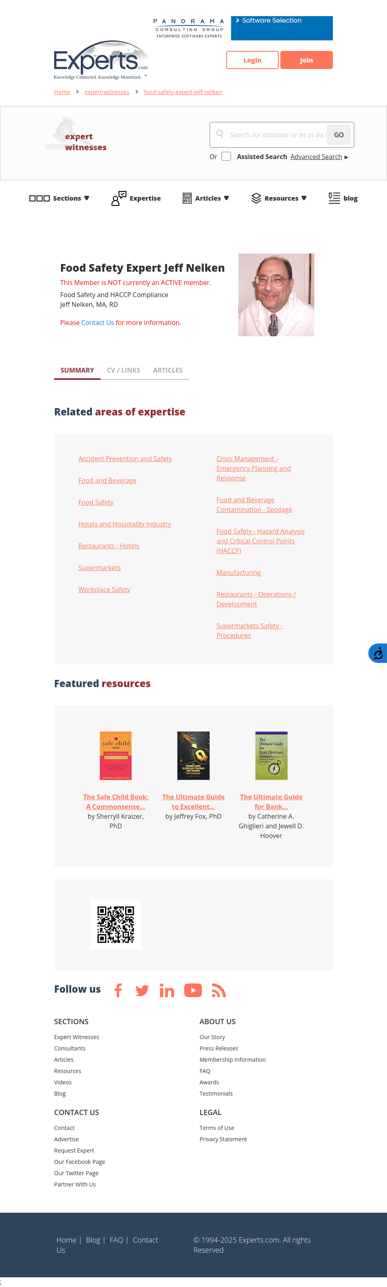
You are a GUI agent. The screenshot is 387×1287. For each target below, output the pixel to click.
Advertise (66, 1139)
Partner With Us (75, 1184)
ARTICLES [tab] (168, 370)
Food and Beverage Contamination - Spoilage (254, 504)
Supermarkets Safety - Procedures (250, 630)
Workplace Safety (104, 589)
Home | (69, 1240)
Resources (282, 198)
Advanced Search (316, 156)
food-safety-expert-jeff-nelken (183, 92)
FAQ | (119, 1240)
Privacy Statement (223, 1139)
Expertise (145, 198)
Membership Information (233, 1059)
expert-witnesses (107, 92)
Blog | (96, 1240)
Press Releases (219, 1048)
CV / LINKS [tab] (123, 370)
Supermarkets (99, 567)
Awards (209, 1082)
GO (339, 134)
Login (252, 60)
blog (350, 198)
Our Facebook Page (79, 1161)
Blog (60, 1093)
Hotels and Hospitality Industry (124, 524)
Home (62, 92)
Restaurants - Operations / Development (256, 599)
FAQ (205, 1071)
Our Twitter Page (76, 1173)
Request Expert (74, 1150)
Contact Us (97, 322)
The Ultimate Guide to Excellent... (193, 801)
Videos (63, 1082)
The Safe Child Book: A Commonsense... (115, 801)
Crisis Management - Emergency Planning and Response (254, 468)
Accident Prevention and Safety (125, 458)
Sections (67, 198)
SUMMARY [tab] (77, 370)
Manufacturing (239, 572)
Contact (64, 1128)
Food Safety (96, 502)
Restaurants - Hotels (108, 545)
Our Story (212, 1037)
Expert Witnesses (76, 1037)
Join (306, 60)
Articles (208, 198)
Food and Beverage (107, 480)
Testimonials (216, 1093)
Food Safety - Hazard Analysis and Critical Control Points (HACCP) (261, 541)
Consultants (70, 1048)
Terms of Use (217, 1128)
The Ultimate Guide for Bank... (271, 801)
